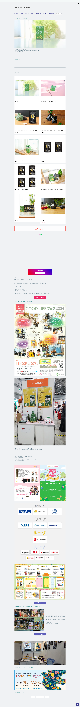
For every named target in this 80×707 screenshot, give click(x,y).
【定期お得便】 (16, 72)
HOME (17, 13)
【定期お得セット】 (17, 69)
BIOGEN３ (16, 62)
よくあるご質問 (38, 13)
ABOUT (21, 13)
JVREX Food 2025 (40, 297)
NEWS (26, 13)
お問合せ (44, 13)
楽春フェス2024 (40, 602)
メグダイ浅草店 (40, 634)
